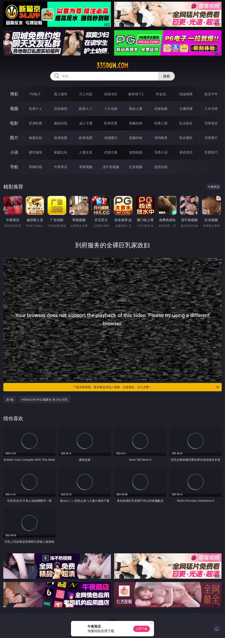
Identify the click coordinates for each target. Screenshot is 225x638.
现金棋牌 (186, 94)
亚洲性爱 (35, 123)
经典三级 (161, 123)
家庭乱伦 (60, 152)
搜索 (166, 76)
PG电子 (35, 94)
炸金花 (161, 94)
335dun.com (112, 65)
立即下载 (141, 629)
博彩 (14, 94)
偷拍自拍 (60, 123)
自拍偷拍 (60, 108)
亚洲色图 (60, 137)
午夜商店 (60, 167)
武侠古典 (110, 152)
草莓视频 (85, 167)
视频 (14, 108)
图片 (14, 137)
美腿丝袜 (135, 137)
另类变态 (211, 123)
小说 (14, 152)
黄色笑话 (186, 152)
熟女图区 (186, 137)
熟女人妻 (135, 108)
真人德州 (60, 94)
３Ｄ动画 (110, 108)
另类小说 (161, 152)
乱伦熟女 (186, 123)
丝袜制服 (161, 108)
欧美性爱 (110, 123)
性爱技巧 (211, 152)
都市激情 (35, 152)
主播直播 (186, 108)
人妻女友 (85, 152)
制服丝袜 (135, 123)
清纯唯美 (161, 137)
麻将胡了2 (135, 94)
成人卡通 (85, 123)
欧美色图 (85, 137)
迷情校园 (135, 152)
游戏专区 (110, 94)
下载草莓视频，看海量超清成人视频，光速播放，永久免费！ (146, 387)
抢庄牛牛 (211, 94)
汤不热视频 (111, 167)
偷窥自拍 (35, 137)
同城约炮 (35, 167)
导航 (14, 167)
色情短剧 (161, 167)
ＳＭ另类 (211, 108)
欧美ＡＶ (85, 108)
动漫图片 (110, 137)
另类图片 (211, 137)
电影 (14, 123)
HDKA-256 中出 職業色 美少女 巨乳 (44, 399)
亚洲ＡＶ (35, 108)
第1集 (10, 399)
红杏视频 (135, 167)
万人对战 (85, 94)
